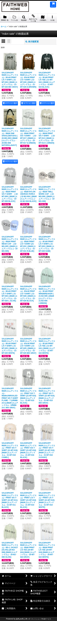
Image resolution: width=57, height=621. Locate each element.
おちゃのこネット (23, 619)
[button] (23, 18)
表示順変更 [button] (32, 41)
